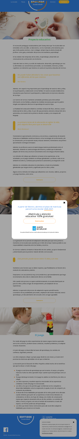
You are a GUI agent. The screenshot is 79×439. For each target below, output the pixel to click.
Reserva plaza (39, 221)
